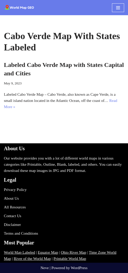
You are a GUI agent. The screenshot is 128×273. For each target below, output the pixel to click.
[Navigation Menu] (118, 7)
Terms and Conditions (21, 233)
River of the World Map (32, 259)
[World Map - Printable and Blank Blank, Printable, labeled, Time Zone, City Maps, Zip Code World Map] (19, 8)
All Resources (15, 207)
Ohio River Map (73, 252)
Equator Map (48, 252)
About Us (11, 198)
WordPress (79, 268)
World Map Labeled (19, 252)
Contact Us (12, 216)
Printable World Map (70, 259)
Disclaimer (12, 225)
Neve (45, 268)
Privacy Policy (15, 190)
